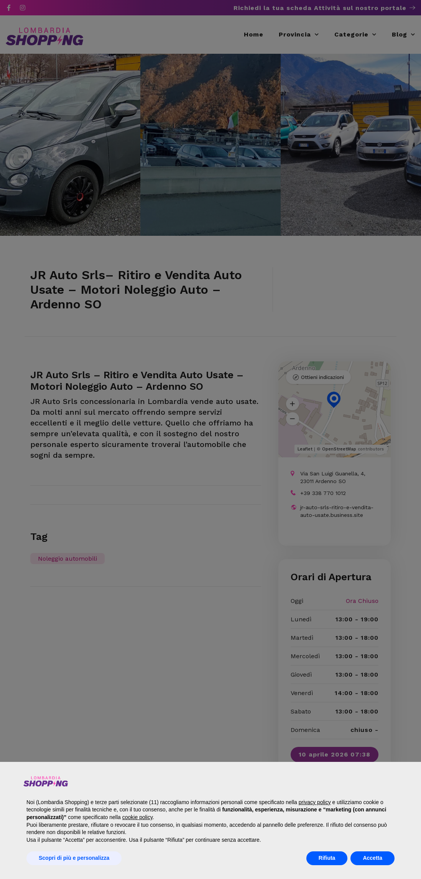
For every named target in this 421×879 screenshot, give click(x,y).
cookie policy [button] (137, 817)
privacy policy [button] (315, 802)
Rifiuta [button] (327, 858)
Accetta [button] (372, 858)
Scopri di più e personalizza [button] (74, 858)
